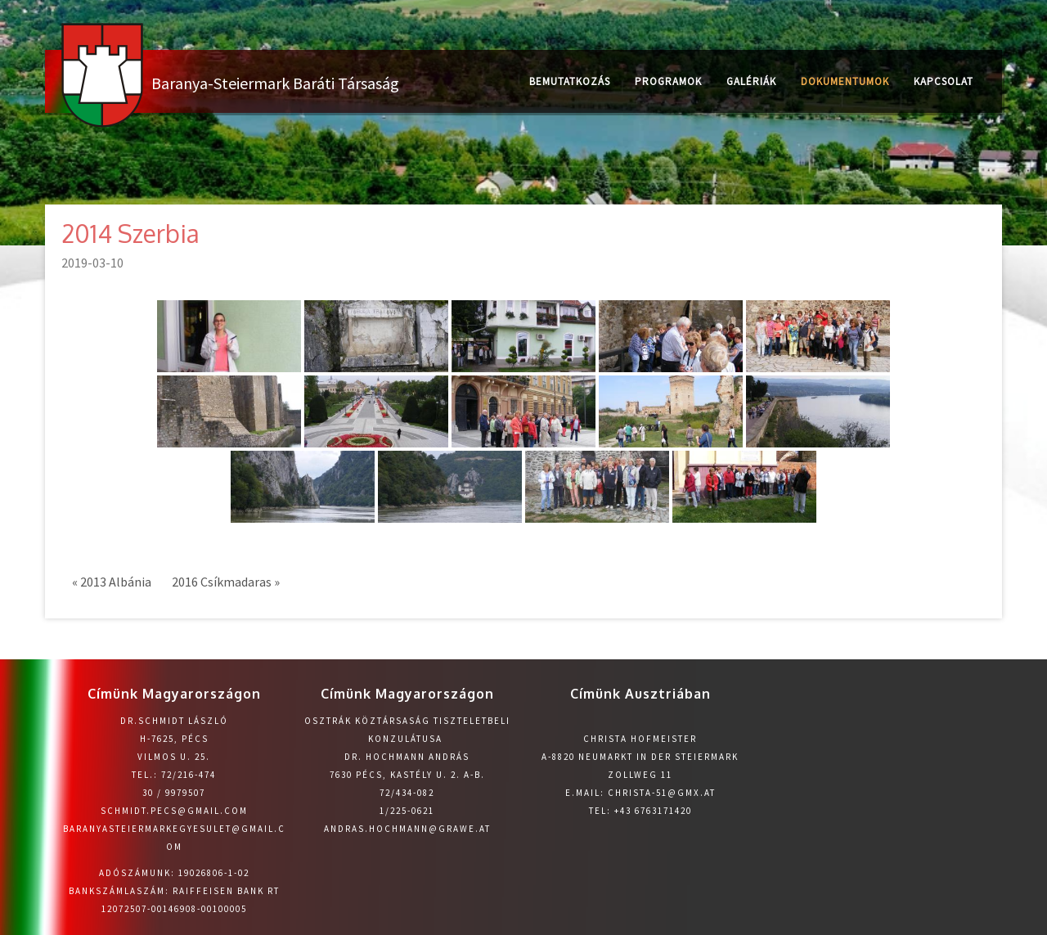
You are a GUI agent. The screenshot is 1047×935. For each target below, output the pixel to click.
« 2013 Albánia (111, 581)
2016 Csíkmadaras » (226, 581)
